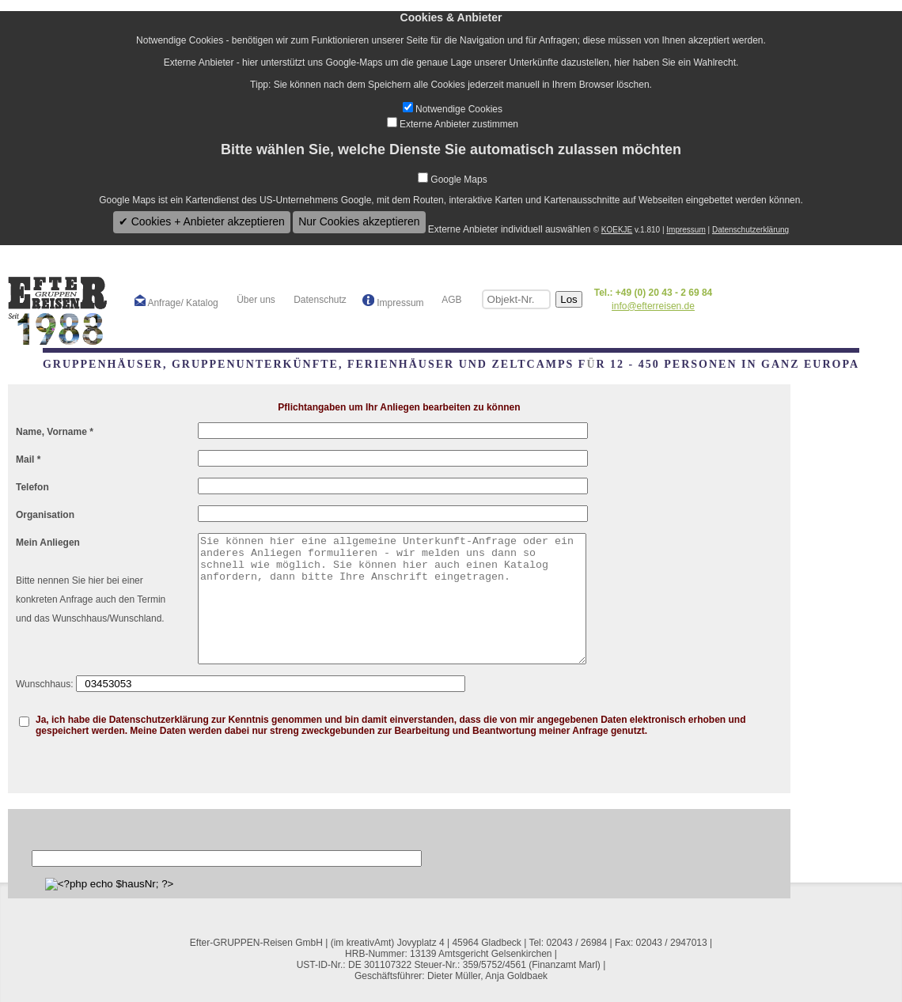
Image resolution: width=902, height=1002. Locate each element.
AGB (451, 299)
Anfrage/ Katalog (176, 301)
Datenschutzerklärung (750, 229)
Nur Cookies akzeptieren (358, 221)
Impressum (685, 229)
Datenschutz (319, 299)
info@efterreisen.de (653, 306)
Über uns (254, 299)
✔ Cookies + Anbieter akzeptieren (202, 221)
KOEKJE (616, 229)
